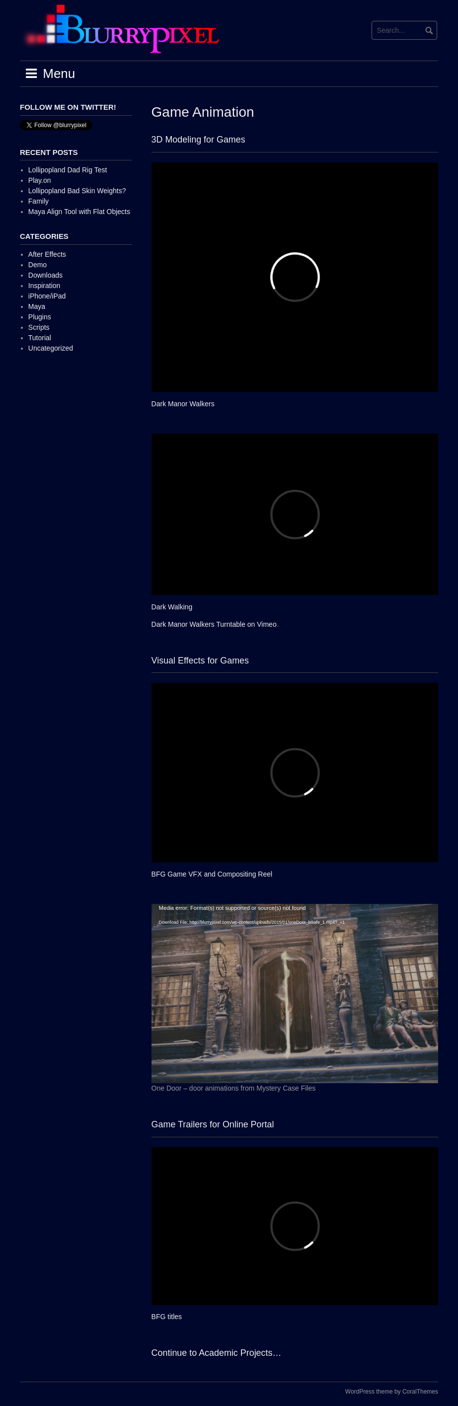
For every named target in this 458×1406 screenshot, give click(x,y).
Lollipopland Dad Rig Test (67, 170)
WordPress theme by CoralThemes (391, 1391)
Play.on (39, 180)
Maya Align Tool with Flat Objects (79, 212)
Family (38, 201)
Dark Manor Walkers (183, 404)
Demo (37, 265)
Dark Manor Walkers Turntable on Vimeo (214, 624)
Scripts (39, 327)
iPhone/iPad (47, 296)
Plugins (39, 317)
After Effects (47, 254)
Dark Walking (172, 607)
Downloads (45, 275)
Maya (36, 306)
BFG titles (167, 1317)
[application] (295, 993)
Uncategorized (50, 348)
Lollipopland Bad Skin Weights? (77, 191)
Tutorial (39, 338)
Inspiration (44, 286)
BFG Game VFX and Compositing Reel (212, 874)
